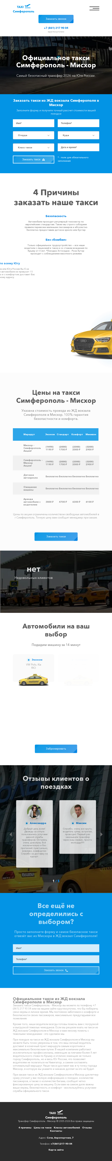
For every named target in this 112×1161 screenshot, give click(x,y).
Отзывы (87, 1127)
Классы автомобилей (67, 1127)
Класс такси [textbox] (25, 147)
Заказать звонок (56, 18)
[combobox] (33, 135)
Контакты (56, 1130)
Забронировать (56, 748)
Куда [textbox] (66, 135)
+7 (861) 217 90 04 (56, 27)
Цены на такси (43, 1127)
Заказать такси (33, 159)
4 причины (25, 1127)
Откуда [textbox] (22, 135)
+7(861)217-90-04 (61, 1143)
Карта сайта (56, 1149)
